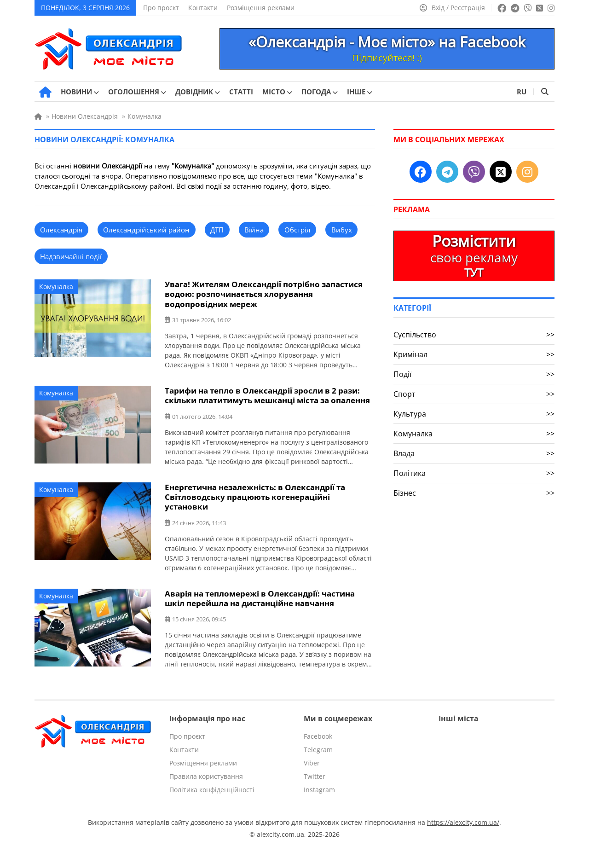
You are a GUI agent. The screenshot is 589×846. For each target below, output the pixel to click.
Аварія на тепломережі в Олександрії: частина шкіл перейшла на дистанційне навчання (260, 597)
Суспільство (473, 334)
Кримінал (473, 354)
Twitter (314, 775)
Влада (473, 453)
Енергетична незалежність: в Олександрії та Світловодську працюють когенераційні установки (255, 496)
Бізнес (473, 492)
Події (473, 374)
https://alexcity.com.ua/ (463, 821)
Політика (473, 473)
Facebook (318, 734)
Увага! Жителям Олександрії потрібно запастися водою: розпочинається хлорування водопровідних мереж (264, 294)
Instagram (319, 788)
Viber (312, 761)
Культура (473, 413)
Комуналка (56, 286)
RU (521, 91)
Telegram (318, 748)
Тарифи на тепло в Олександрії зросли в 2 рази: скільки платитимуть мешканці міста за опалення (267, 395)
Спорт (473, 394)
